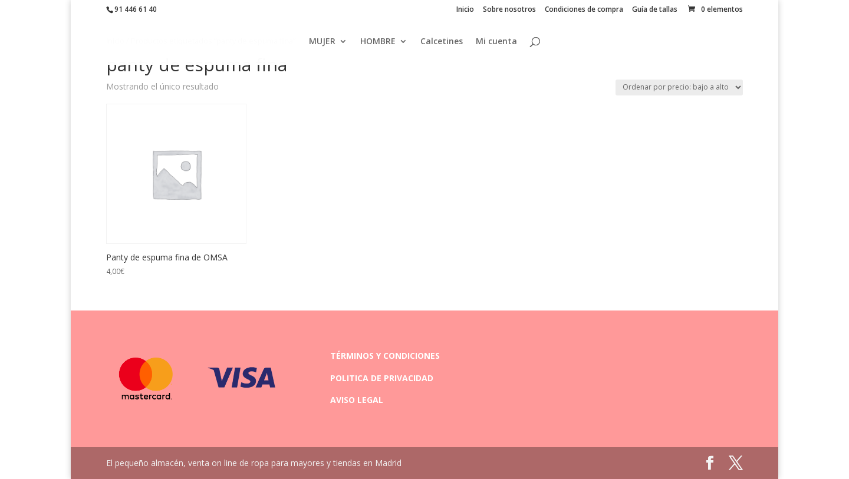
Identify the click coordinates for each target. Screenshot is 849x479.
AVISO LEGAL (356, 399)
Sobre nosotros (509, 10)
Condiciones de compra (584, 10)
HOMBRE (378, 42)
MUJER (322, 42)
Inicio (465, 10)
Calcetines (441, 42)
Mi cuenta (496, 42)
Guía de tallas (654, 10)
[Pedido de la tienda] (679, 87)
